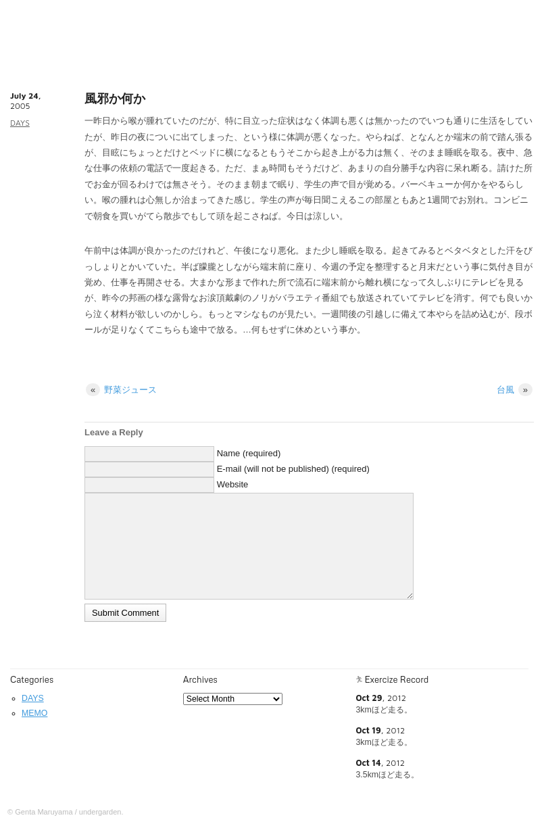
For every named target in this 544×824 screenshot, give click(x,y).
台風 (515, 390)
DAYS (20, 123)
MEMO (34, 713)
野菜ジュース (121, 390)
